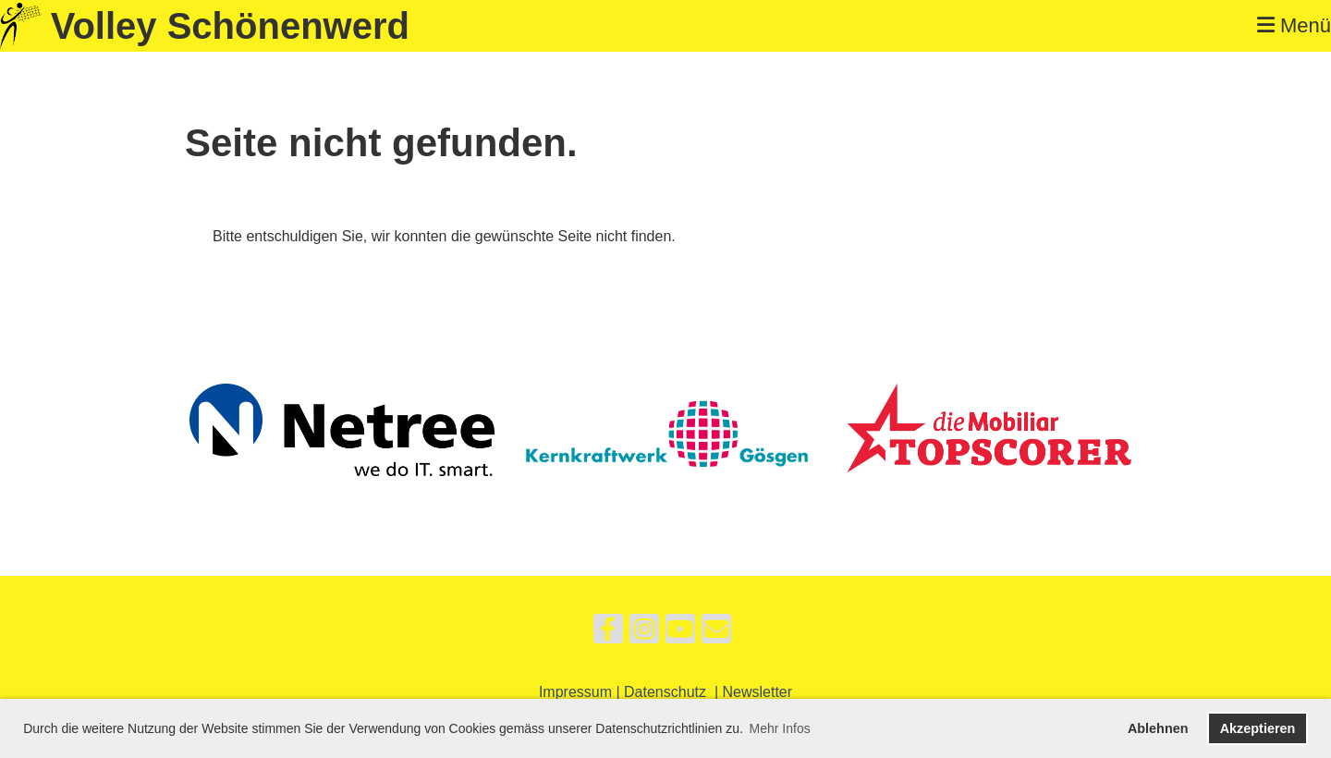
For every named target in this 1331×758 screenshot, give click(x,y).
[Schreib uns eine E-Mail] (716, 633)
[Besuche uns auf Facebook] (608, 633)
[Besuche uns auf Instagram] (644, 633)
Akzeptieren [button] (1258, 728)
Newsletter (758, 692)
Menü (1294, 25)
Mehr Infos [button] (780, 728)
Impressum (575, 692)
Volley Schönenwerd (230, 26)
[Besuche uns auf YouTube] (680, 633)
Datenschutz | (673, 692)
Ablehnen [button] (1158, 728)
